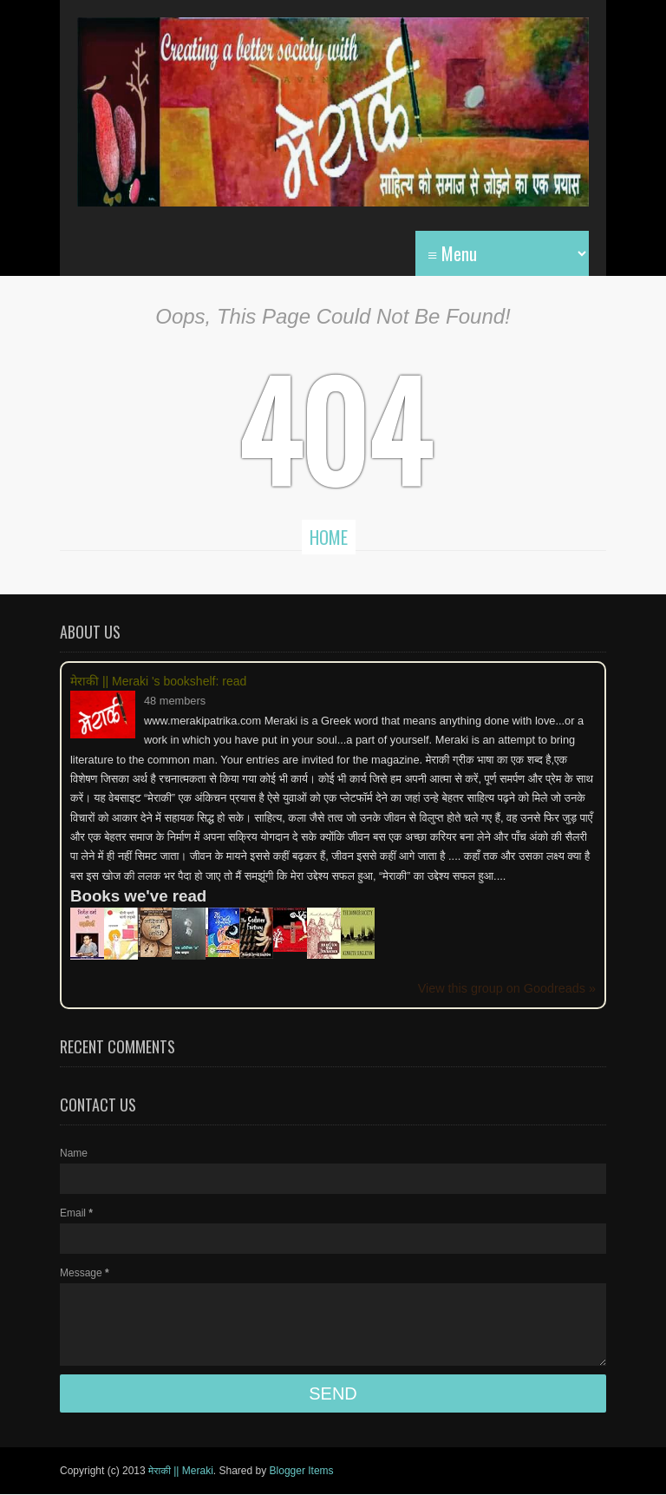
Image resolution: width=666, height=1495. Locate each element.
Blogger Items (302, 1471)
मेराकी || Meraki (180, 1471)
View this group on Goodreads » (507, 988)
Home (329, 537)
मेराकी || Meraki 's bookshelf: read (158, 681)
